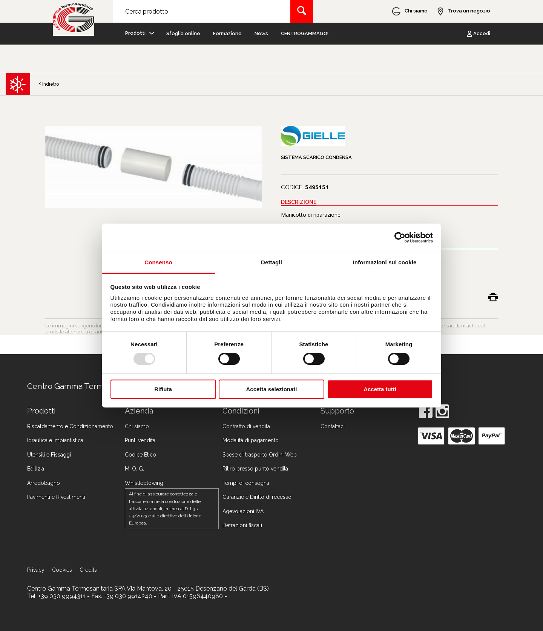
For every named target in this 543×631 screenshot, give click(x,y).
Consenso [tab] (158, 262)
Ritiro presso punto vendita (255, 469)
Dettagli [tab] (271, 262)
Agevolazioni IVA (243, 511)
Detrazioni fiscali (242, 525)
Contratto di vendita (246, 426)
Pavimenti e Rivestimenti (56, 497)
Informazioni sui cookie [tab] (385, 262)
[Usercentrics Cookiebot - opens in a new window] (400, 237)
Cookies (62, 570)
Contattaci (333, 426)
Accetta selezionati (271, 389)
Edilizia (35, 469)
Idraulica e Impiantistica (55, 440)
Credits (88, 570)
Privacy (35, 570)
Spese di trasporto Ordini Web (259, 455)
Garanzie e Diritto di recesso (256, 497)
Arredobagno (43, 483)
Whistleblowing (144, 483)
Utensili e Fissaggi (49, 455)
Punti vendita (140, 440)
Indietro (48, 84)
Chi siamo (137, 426)
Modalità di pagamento (250, 440)
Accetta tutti (380, 389)
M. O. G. (134, 469)
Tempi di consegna (245, 483)
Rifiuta (163, 389)
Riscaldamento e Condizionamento (70, 426)
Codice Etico (140, 455)
